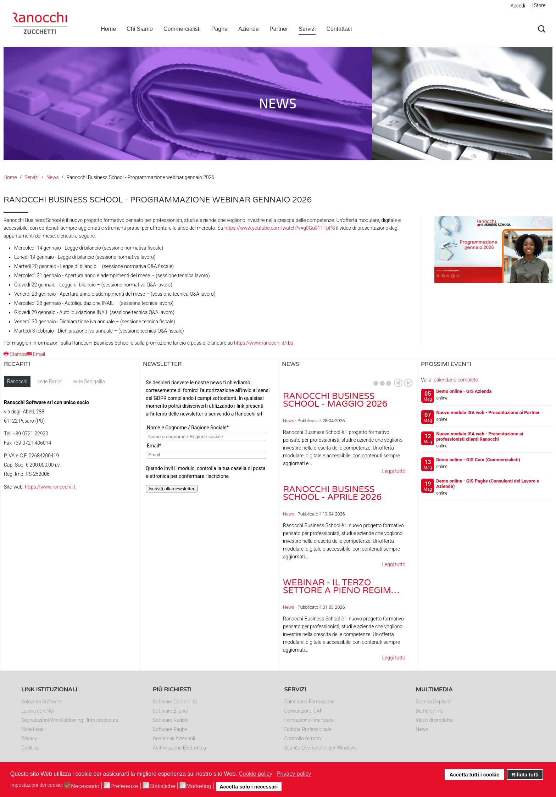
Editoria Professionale (308, 729)
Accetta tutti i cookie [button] (475, 775)
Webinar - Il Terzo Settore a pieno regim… (341, 587)
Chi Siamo (140, 29)
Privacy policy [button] (294, 774)
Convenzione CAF (303, 711)
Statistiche (162, 786)
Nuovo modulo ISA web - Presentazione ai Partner (488, 412)
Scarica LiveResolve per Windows (320, 748)
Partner (278, 29)
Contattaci (339, 29)
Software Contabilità (175, 701)
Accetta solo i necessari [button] (248, 787)
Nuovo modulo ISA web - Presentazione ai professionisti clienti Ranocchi (479, 436)
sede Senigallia (88, 381)
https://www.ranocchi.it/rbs (263, 343)
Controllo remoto (302, 738)
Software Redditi (171, 720)
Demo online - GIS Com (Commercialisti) (478, 459)
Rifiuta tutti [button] (525, 775)
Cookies (30, 748)
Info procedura (102, 720)
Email (36, 354)
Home (108, 29)
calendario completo (456, 380)
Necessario (85, 786)
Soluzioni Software (41, 701)
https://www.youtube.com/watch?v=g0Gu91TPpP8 (279, 228)
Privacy (29, 738)
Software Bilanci (170, 711)
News (52, 177)
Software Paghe (170, 729)
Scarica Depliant (433, 701)
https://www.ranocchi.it (50, 487)
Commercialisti (182, 29)
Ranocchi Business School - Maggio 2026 (335, 400)
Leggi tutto (393, 471)
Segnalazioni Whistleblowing (52, 720)
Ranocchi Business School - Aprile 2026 (332, 493)
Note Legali (33, 729)
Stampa (15, 354)
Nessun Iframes (208, 447)
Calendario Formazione (309, 701)
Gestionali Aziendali (174, 738)
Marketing (198, 786)
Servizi (307, 29)
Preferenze (124, 786)
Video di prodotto (434, 720)
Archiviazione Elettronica (179, 748)
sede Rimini (49, 381)
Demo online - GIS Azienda (463, 391)
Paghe (219, 29)
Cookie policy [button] (255, 774)
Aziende (248, 29)
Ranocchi (17, 381)
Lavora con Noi (37, 711)
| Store (538, 5)
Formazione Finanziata (309, 720)
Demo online (429, 711)
